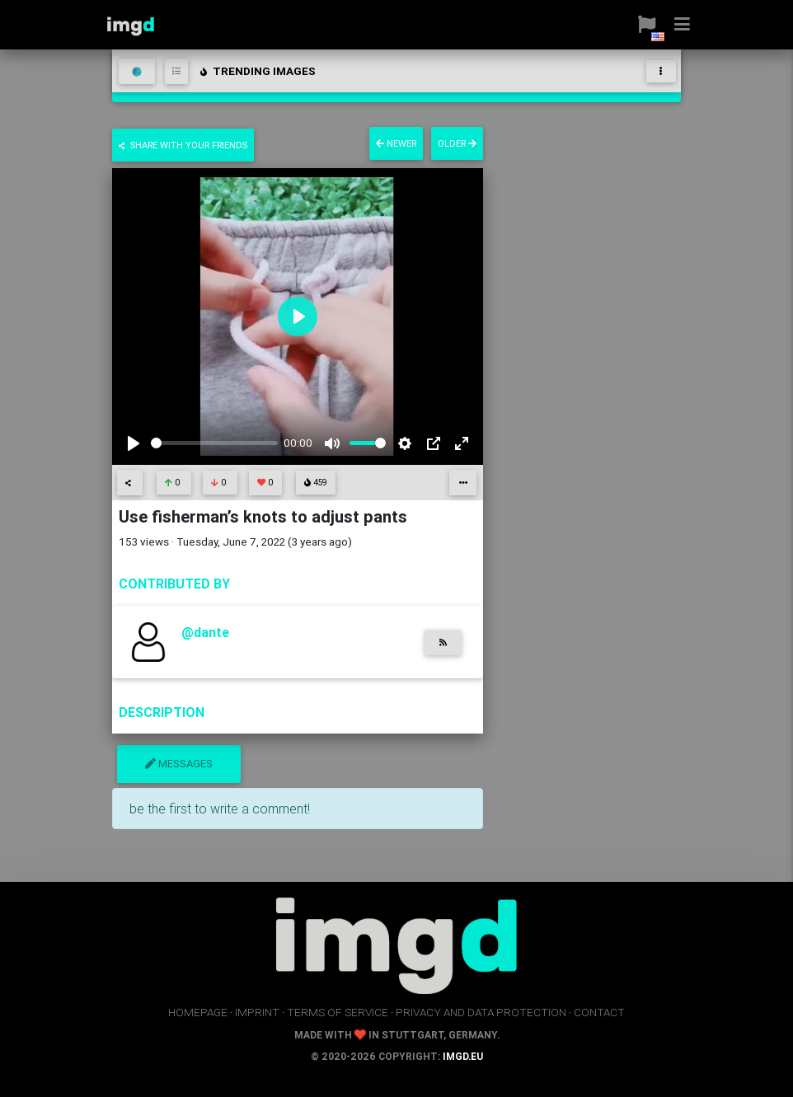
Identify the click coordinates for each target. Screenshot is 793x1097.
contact (599, 1012)
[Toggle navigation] (661, 71)
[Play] (133, 443)
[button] (641, 24)
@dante (205, 632)
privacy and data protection (481, 1012)
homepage (198, 1012)
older (457, 143)
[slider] (214, 443)
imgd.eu (463, 1056)
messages (179, 764)
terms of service (337, 1012)
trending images (257, 70)
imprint (257, 1012)
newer (396, 143)
